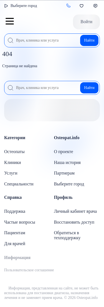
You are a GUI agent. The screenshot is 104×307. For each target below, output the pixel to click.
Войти (86, 21)
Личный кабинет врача (75, 211)
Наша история (67, 162)
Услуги (10, 173)
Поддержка (14, 211)
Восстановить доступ (74, 222)
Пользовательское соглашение (29, 270)
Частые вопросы (19, 222)
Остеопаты (14, 151)
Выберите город (24, 6)
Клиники (12, 162)
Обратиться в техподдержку (67, 235)
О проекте (63, 151)
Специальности (19, 184)
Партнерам (64, 173)
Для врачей (14, 243)
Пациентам (14, 232)
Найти (89, 40)
